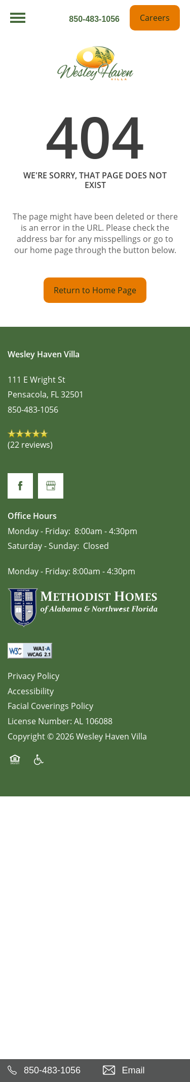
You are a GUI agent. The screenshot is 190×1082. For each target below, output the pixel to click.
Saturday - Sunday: (43, 545)
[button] (155, 17)
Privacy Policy (33, 676)
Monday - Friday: (39, 531)
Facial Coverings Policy (50, 706)
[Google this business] (50, 486)
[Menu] (17, 18)
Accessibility (31, 691)
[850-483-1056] (47, 1070)
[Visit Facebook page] (20, 486)
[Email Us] (143, 1070)
